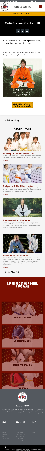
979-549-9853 (33, 1)
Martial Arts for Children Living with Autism (18, 186)
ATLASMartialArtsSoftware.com (35, 449)
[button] (40, 6)
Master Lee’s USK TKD (22, 406)
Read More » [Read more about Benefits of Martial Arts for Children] (6, 267)
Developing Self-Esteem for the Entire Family (18, 154)
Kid (22, 20)
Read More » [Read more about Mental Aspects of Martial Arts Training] (6, 230)
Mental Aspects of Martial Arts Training (16, 220)
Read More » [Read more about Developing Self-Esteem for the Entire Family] (6, 160)
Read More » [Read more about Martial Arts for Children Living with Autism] (6, 194)
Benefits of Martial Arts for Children (15, 256)
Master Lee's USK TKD (22, 6)
